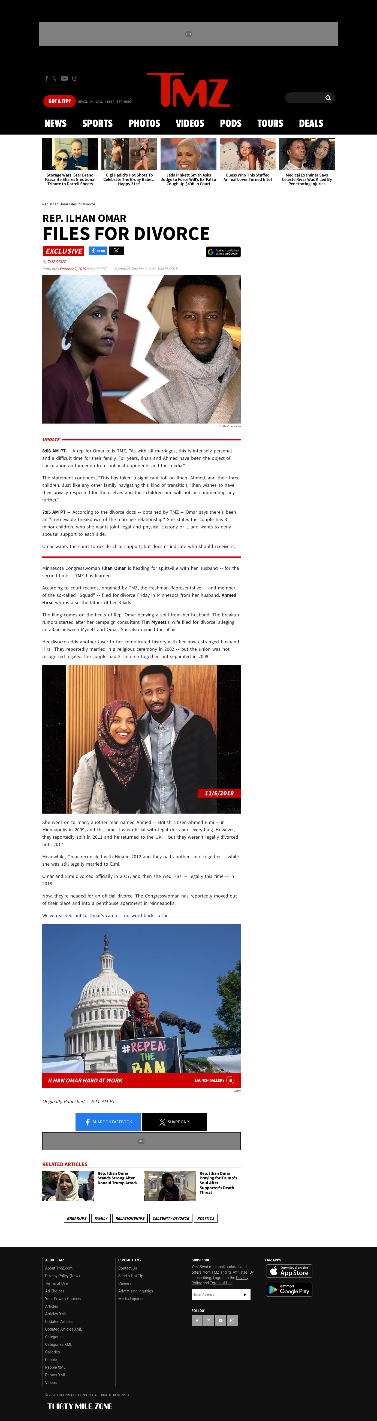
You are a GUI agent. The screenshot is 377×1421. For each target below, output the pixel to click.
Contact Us (127, 1268)
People (51, 1360)
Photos (144, 123)
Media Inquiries (131, 1299)
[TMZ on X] (55, 78)
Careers (124, 1283)
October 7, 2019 (73, 268)
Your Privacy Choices (63, 1299)
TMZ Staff (56, 261)
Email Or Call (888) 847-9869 (105, 102)
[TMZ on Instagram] (74, 78)
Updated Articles (59, 1321)
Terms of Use (56, 1283)
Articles (51, 1306)
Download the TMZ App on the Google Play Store (289, 1290)
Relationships (129, 1218)
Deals (311, 123)
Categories (54, 1337)
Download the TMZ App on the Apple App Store (289, 1271)
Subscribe (245, 1294)
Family (100, 1218)
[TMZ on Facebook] (46, 78)
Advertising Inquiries (135, 1291)
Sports (97, 123)
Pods (231, 123)
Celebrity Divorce (170, 1218)
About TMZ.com (59, 1268)
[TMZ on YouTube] (220, 1320)
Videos (190, 123)
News (55, 123)
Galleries (52, 1352)
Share (108, 1122)
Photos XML (55, 1375)
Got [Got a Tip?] (60, 101)
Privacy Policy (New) (62, 1276)
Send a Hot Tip (130, 1276)
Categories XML (58, 1344)
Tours (270, 123)
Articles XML (56, 1314)
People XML (55, 1367)
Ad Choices (55, 1291)
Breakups (76, 1218)
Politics (205, 1218)
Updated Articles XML (63, 1329)
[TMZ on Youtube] (64, 78)
